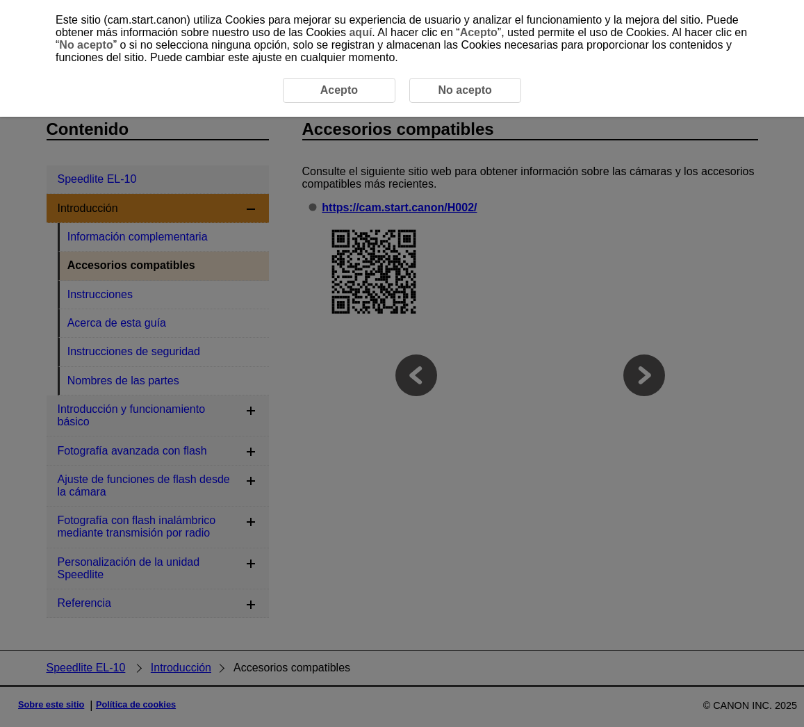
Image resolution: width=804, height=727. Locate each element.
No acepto (86, 45)
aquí (360, 32)
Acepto (479, 32)
